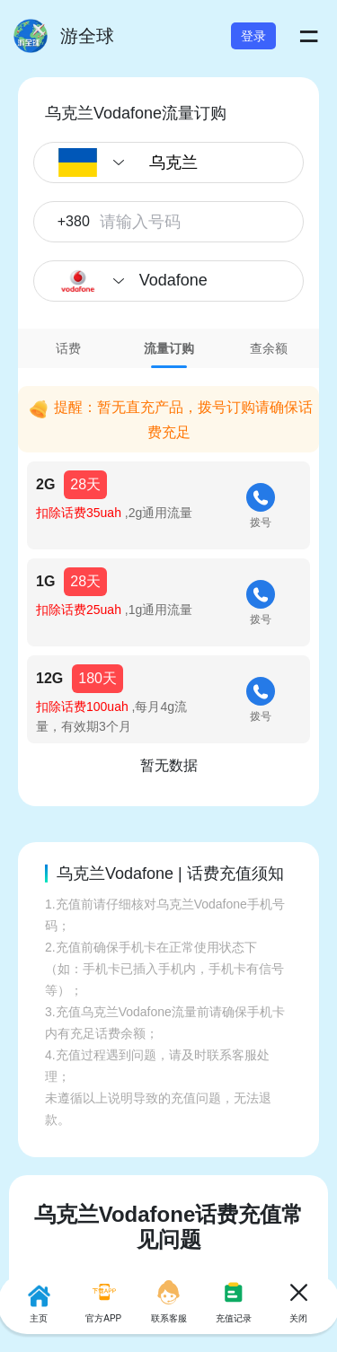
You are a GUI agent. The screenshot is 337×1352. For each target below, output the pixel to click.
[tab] (68, 348)
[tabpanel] (168, 574)
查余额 (269, 348)
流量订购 (169, 348)
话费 (68, 348)
